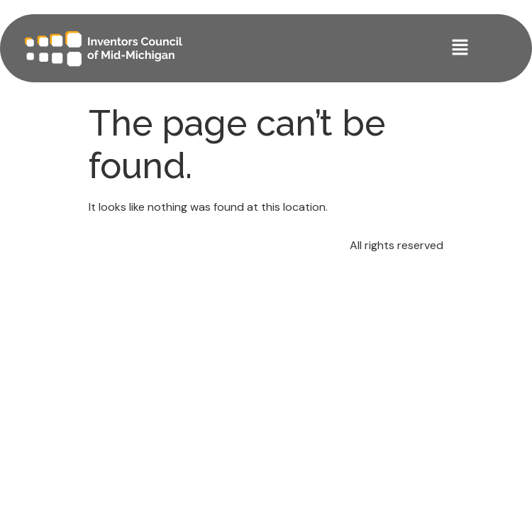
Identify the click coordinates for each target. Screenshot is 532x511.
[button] (460, 48)
